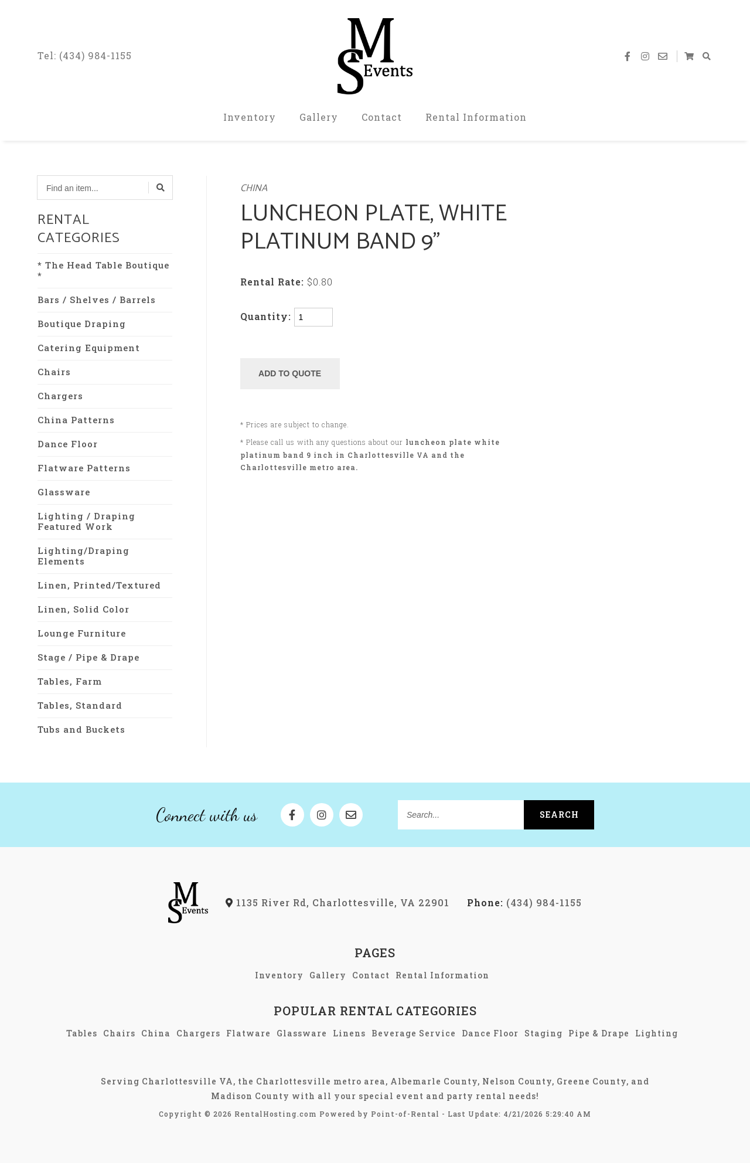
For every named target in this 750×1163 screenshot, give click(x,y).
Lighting (656, 1033)
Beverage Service (413, 1033)
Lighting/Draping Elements (83, 556)
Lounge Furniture (82, 633)
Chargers (60, 396)
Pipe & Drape (598, 1033)
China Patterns (76, 420)
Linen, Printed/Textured (99, 585)
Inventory (249, 117)
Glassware (64, 492)
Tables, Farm (70, 681)
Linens (349, 1033)
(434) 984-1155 (524, 902)
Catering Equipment (89, 347)
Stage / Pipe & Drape (88, 657)
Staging (543, 1033)
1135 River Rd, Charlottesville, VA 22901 (337, 902)
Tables (81, 1033)
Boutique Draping (82, 323)
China (253, 188)
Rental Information (476, 117)
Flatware (248, 1033)
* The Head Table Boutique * (103, 270)
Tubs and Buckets (81, 729)
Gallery (318, 117)
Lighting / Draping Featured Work (86, 521)
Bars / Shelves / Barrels (97, 299)
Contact (382, 117)
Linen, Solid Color (83, 609)
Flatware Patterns (84, 468)
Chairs (54, 372)
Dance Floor (68, 444)
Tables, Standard (80, 705)
